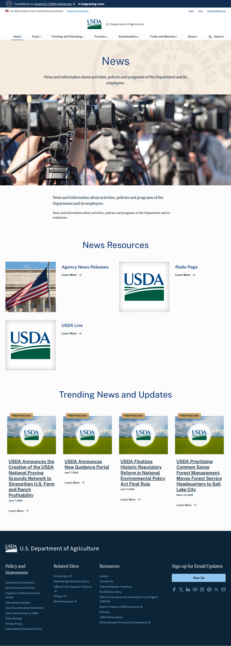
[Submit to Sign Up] (199, 578)
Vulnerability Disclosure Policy (24, 629)
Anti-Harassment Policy (20, 587)
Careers (104, 576)
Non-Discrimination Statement (24, 608)
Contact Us (106, 581)
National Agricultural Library (71, 581)
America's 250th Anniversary (54, 4)
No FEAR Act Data (110, 592)
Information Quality (17, 602)
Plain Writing (13, 618)
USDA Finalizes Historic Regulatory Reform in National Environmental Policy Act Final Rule (143, 473)
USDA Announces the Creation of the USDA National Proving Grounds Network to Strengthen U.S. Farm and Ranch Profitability (32, 478)
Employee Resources (216, 11)
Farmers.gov (63, 576)
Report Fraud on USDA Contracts (121, 606)
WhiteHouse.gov (65, 601)
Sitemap (105, 612)
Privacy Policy (13, 623)
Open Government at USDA (22, 613)
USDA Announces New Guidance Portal (87, 464)
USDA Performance (111, 617)
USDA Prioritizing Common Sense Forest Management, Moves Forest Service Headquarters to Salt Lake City (199, 475)
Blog (200, 11)
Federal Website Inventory (116, 586)
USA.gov (60, 596)
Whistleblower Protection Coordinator (125, 622)
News (191, 11)
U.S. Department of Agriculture (124, 24)
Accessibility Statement (20, 582)
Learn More (69, 275)
